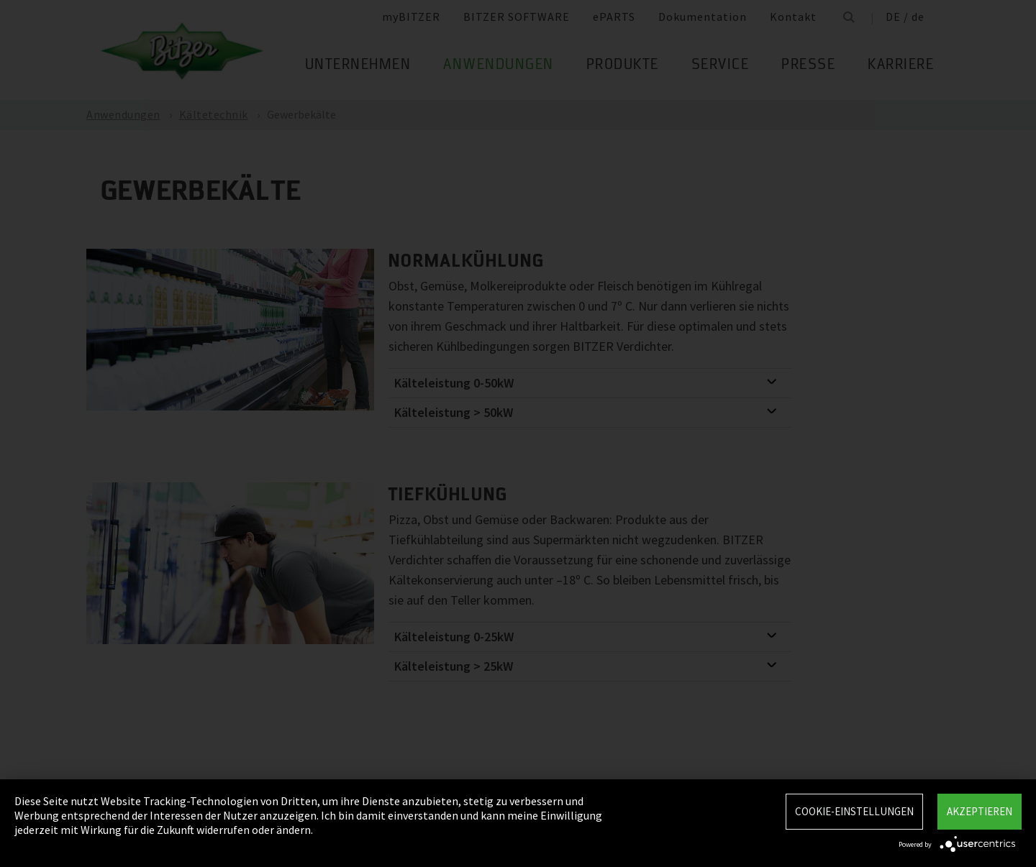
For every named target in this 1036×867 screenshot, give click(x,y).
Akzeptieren (979, 811)
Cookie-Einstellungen (854, 811)
